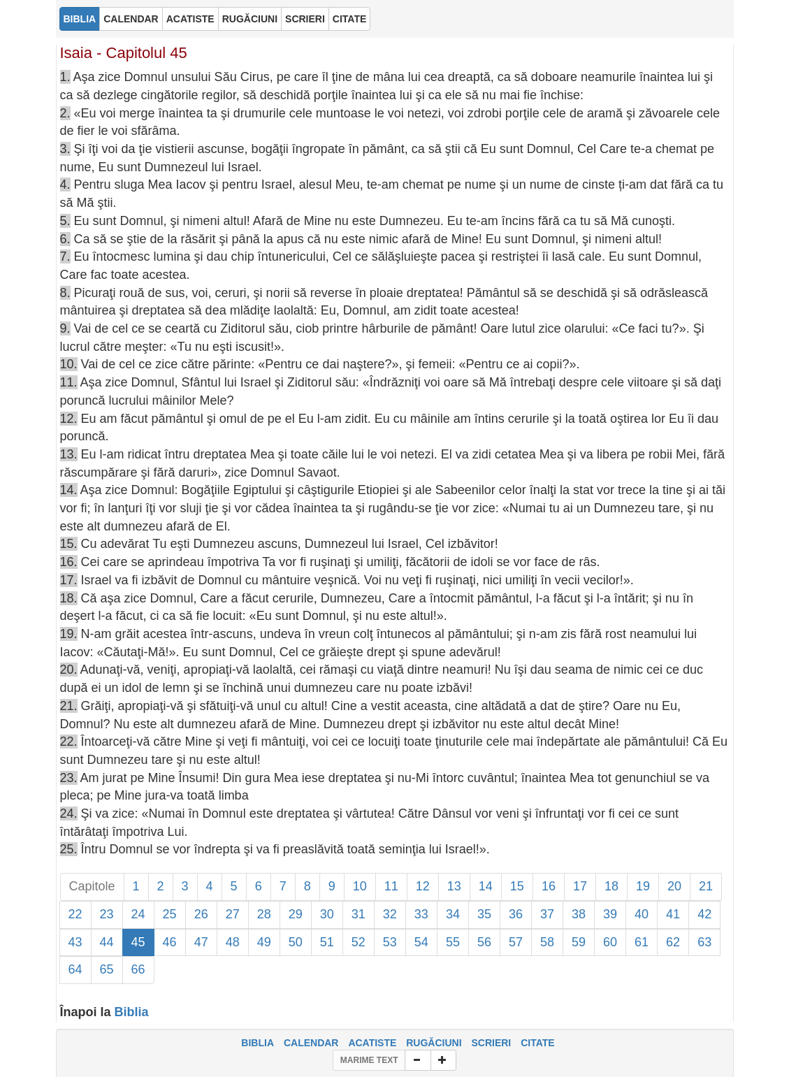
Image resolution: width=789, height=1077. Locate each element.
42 (704, 914)
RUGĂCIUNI (433, 1042)
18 (611, 886)
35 (484, 914)
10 (360, 886)
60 (610, 942)
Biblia (132, 1012)
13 (454, 886)
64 (75, 969)
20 (674, 886)
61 (642, 942)
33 (421, 914)
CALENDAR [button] (131, 18)
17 (580, 886)
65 (107, 969)
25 (170, 914)
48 (233, 942)
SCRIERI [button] (305, 18)
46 (170, 942)
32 (390, 914)
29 (296, 914)
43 (75, 942)
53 (390, 942)
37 (547, 914)
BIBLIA (257, 1042)
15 (517, 886)
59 (579, 942)
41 (673, 914)
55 (453, 942)
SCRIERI (491, 1042)
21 (706, 886)
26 (201, 914)
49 (264, 942)
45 (138, 942)
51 (327, 942)
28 (264, 914)
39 (610, 914)
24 (138, 914)
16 (549, 886)
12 (423, 886)
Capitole (92, 886)
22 (75, 914)
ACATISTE (372, 1042)
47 (201, 942)
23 (107, 914)
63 (704, 942)
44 (107, 942)
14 (486, 886)
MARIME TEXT (369, 1060)
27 (233, 914)
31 (358, 914)
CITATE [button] (349, 18)
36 (516, 914)
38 (579, 914)
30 (327, 914)
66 (138, 969)
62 (673, 942)
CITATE (537, 1042)
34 (453, 914)
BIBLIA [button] (80, 18)
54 (421, 942)
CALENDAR (311, 1042)
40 (642, 914)
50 (296, 942)
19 (643, 886)
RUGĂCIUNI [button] (249, 18)
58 (547, 942)
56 (484, 942)
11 (391, 886)
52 (358, 942)
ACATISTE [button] (190, 18)
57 (516, 942)
